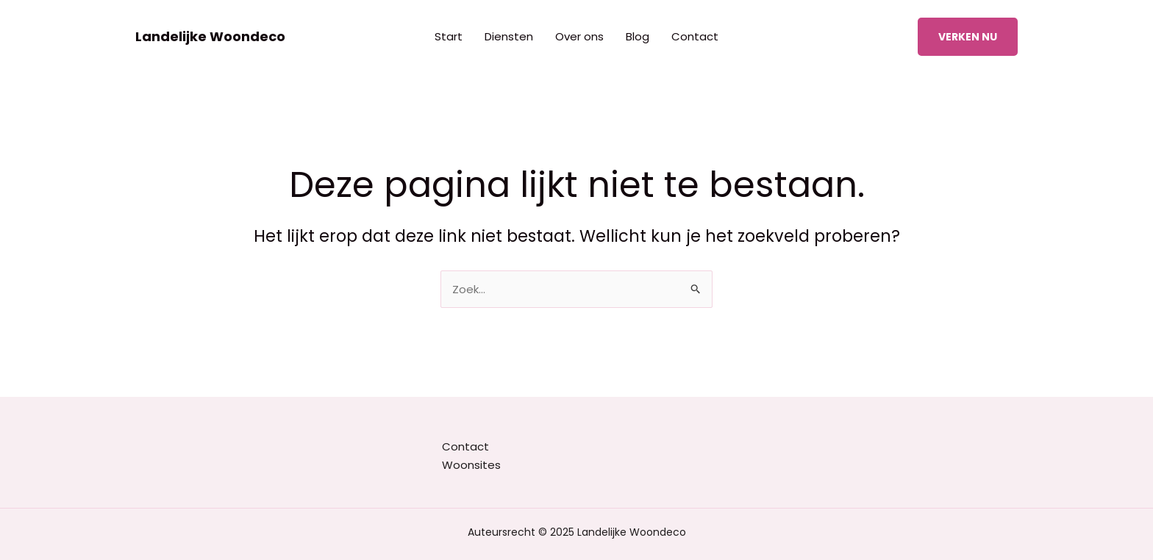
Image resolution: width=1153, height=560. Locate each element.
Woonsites (471, 465)
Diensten (509, 36)
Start (449, 36)
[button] (968, 37)
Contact (694, 36)
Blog (637, 36)
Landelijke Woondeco (210, 36)
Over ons (579, 36)
